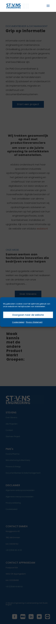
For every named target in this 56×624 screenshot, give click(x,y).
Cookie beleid (18, 322)
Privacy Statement (34, 322)
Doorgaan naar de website (28, 314)
